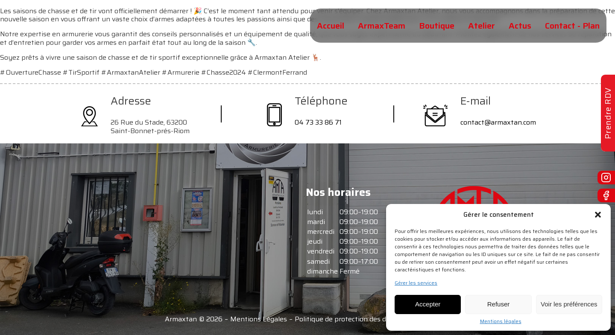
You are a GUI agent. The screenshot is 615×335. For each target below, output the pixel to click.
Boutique (436, 25)
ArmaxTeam (381, 25)
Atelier (481, 25)
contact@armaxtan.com (498, 122)
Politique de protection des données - (354, 319)
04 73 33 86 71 (318, 122)
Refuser (498, 304)
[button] (598, 214)
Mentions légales (500, 321)
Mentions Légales (258, 319)
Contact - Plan (572, 25)
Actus (520, 25)
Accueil (330, 25)
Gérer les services (416, 283)
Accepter (427, 304)
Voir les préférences (569, 304)
